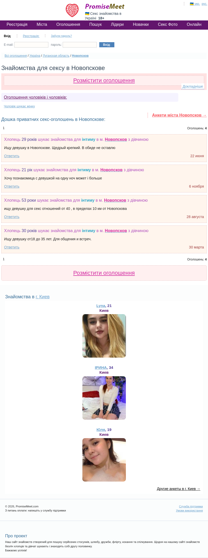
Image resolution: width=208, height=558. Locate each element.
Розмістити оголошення (104, 80)
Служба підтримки (191, 506)
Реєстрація (17, 24)
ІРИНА (101, 367)
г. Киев (42, 296)
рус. (204, 4)
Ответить (11, 156)
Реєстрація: (31, 36)
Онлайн (194, 24)
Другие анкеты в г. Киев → (178, 489)
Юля (100, 429)
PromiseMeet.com (105, 6)
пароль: (74, 45)
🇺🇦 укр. (195, 4)
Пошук (95, 24)
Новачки (141, 24)
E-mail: (26, 45)
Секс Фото (168, 24)
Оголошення (68, 24)
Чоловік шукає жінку (19, 106)
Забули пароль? (61, 35)
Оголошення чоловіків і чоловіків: (35, 97)
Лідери (117, 24)
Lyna (100, 305)
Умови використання (189, 510)
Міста (42, 24)
